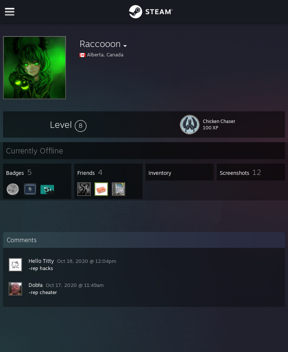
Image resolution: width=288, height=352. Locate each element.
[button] (68, 124)
